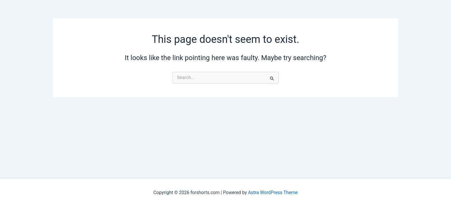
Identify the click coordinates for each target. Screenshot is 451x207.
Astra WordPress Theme (272, 192)
